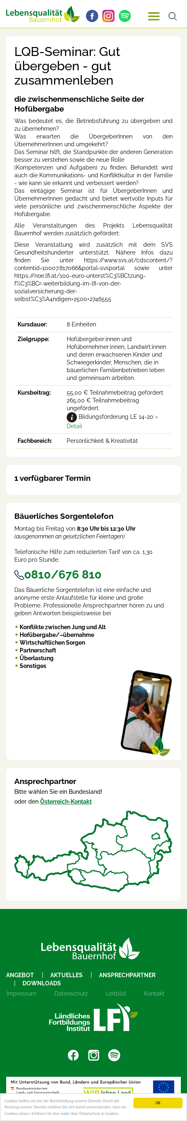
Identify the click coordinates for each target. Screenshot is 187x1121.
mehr (65, 1113)
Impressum (21, 993)
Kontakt (154, 993)
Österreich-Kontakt (66, 801)
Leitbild (116, 993)
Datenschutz (71, 993)
